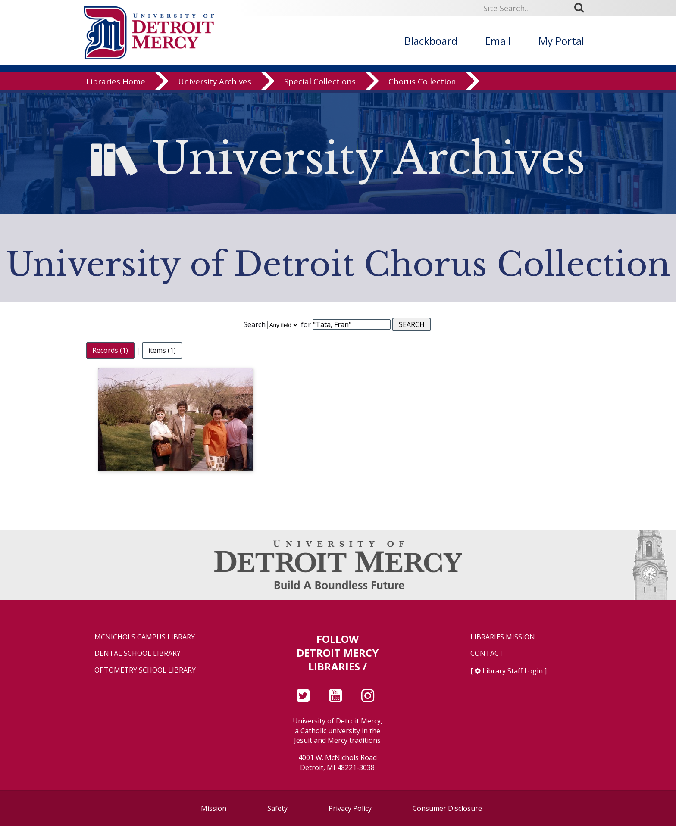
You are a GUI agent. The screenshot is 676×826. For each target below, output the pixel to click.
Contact (487, 653)
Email (498, 41)
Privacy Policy (350, 808)
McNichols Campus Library (144, 637)
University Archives (214, 83)
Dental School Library (137, 653)
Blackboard (430, 41)
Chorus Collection (422, 83)
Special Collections (320, 83)
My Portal (561, 41)
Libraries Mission (502, 637)
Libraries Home (115, 83)
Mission (213, 808)
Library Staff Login (512, 671)
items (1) (162, 350)
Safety (277, 808)
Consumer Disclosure (447, 808)
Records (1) (110, 350)
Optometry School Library (145, 670)
